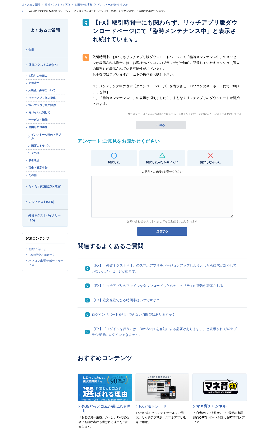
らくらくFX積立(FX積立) (44, 186)
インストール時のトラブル (113, 4)
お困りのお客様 (83, 4)
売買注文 (33, 83)
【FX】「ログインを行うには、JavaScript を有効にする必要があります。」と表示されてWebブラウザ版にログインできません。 (164, 332)
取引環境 (33, 160)
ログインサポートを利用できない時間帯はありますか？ (133, 314)
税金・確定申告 (37, 167)
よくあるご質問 (31, 4)
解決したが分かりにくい (162, 162)
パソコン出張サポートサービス (46, 263)
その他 (35, 153)
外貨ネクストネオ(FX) (57, 4)
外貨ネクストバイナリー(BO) (44, 218)
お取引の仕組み (37, 75)
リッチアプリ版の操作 (42, 97)
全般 (31, 49)
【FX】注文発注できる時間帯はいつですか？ (125, 300)
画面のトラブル (40, 145)
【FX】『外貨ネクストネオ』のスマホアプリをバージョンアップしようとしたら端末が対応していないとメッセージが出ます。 (164, 268)
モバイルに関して (39, 112)
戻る (162, 125)
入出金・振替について (42, 90)
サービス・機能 (37, 119)
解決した (114, 162)
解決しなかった (210, 162)
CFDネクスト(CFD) (41, 201)
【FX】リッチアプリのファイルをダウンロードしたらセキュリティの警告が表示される (157, 285)
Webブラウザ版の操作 (42, 105)
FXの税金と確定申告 (42, 255)
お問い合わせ (37, 249)
